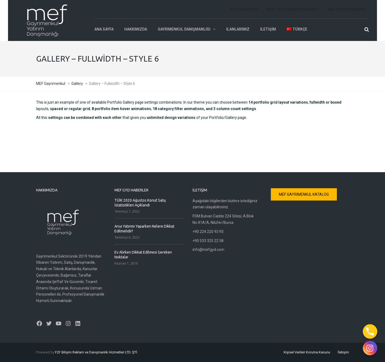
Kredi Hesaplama (244, 9)
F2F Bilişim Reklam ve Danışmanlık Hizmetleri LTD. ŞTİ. (96, 352)
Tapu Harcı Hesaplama (346, 9)
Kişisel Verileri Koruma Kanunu (307, 352)
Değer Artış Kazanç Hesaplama (293, 9)
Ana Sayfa (104, 29)
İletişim (268, 29)
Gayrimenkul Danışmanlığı (184, 29)
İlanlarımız (237, 29)
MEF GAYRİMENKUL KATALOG (304, 194)
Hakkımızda (135, 29)
